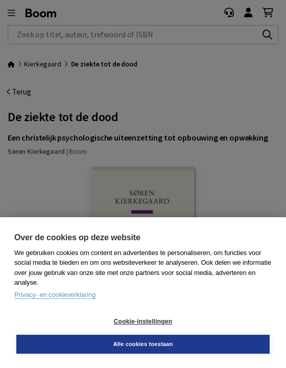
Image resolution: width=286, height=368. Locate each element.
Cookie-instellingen (143, 321)
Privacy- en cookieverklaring (55, 294)
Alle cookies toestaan (143, 344)
